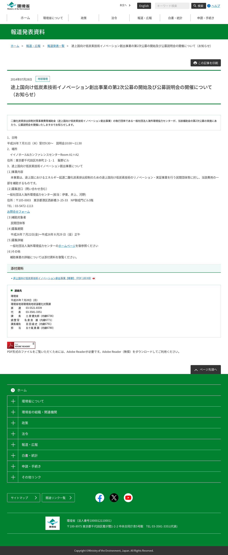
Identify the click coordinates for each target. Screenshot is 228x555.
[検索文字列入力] (172, 6)
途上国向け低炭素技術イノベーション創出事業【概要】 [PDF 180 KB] (52, 278)
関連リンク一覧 (56, 498)
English (144, 6)
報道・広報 (33, 46)
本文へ (124, 6)
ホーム (22, 18)
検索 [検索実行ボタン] (200, 6)
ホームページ (67, 246)
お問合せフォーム (18, 211)
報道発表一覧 (55, 46)
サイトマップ (19, 498)
